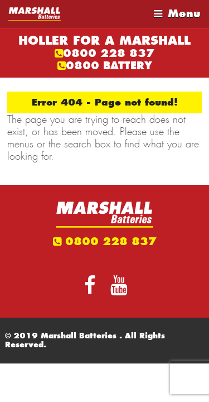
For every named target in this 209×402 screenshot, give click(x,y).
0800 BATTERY (109, 65)
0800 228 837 (108, 53)
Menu (184, 13)
